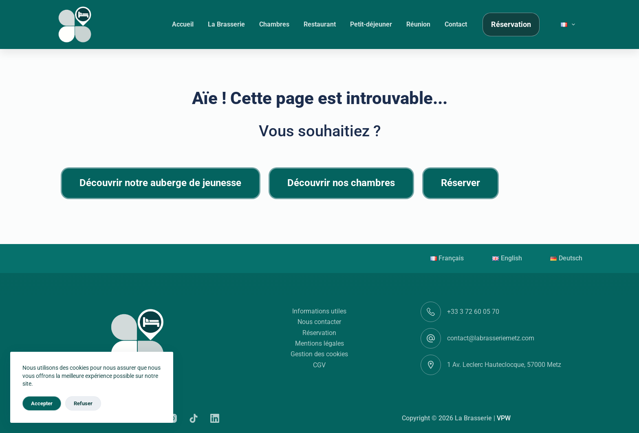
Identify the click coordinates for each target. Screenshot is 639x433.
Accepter (42, 403)
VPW (504, 418)
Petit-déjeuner (371, 24)
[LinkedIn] (214, 418)
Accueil (183, 24)
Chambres (274, 24)
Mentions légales (319, 343)
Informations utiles (319, 311)
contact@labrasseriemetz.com (490, 338)
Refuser (83, 403)
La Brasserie (226, 24)
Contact (456, 24)
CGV (319, 365)
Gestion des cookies (319, 354)
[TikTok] (193, 418)
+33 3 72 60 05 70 (473, 311)
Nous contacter (319, 322)
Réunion (418, 24)
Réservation (511, 24)
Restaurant (320, 24)
